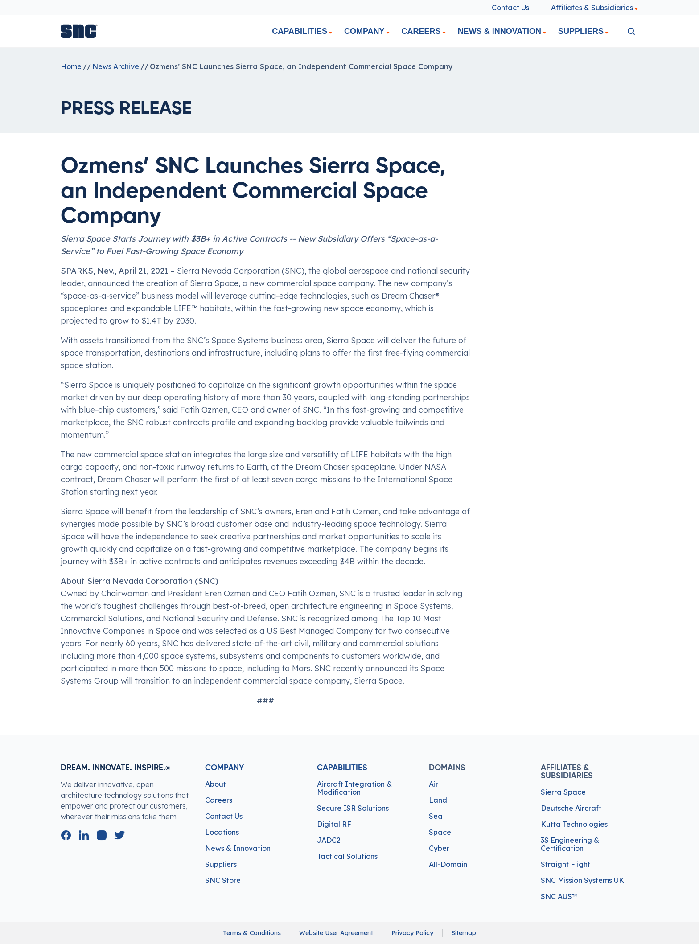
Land (438, 800)
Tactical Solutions (347, 856)
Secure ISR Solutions (353, 808)
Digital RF (334, 824)
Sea (436, 816)
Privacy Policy (412, 933)
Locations (222, 832)
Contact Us (510, 8)
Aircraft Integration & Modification (354, 788)
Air (433, 784)
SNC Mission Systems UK (582, 880)
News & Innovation (499, 31)
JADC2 (329, 840)
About (215, 784)
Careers (421, 31)
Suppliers (581, 31)
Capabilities (299, 31)
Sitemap (464, 933)
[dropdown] (330, 33)
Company (364, 31)
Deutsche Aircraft (571, 808)
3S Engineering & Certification (570, 844)
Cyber (439, 848)
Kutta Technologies (574, 824)
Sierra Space (563, 792)
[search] (631, 31)
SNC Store (223, 880)
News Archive (115, 66)
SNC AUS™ (559, 896)
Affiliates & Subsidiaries (594, 8)
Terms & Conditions (252, 933)
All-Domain (448, 864)
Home (71, 66)
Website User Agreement (336, 933)
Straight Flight (565, 864)
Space (440, 832)
